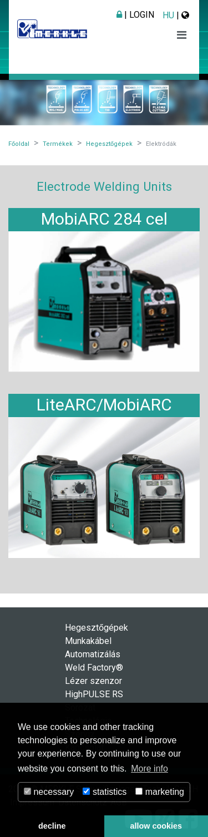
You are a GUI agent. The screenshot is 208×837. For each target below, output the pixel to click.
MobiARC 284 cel (104, 219)
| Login (135, 14)
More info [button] (149, 768)
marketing (159, 792)
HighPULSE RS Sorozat (94, 701)
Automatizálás (92, 654)
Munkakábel (88, 641)
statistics (104, 792)
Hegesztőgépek (96, 627)
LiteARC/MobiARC (104, 404)
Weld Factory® (94, 667)
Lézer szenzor (93, 681)
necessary (49, 792)
